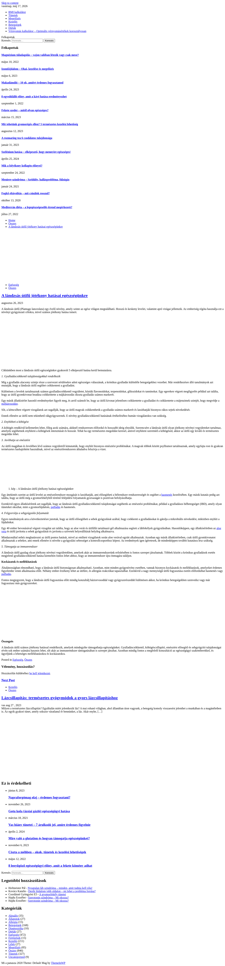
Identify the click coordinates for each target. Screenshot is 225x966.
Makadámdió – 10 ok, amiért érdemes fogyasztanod (32, 82)
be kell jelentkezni (39, 673)
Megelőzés (14, 18)
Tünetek (13, 15)
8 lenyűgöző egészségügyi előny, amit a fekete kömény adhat (50, 865)
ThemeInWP (58, 962)
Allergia (13, 922)
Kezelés (12, 21)
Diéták (12, 27)
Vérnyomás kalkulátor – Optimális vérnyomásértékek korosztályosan (47, 31)
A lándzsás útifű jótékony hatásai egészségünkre (44, 295)
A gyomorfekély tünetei (52, 894)
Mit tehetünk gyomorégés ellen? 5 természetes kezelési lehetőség (39, 124)
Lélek (11, 944)
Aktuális (13, 915)
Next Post (8, 680)
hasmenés (166, 494)
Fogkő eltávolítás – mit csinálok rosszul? (25, 193)
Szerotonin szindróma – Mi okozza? (48, 897)
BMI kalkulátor (17, 12)
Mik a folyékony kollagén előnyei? (21, 165)
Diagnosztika (15, 928)
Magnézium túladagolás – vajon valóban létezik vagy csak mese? (40, 54)
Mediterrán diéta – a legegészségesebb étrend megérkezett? (36, 207)
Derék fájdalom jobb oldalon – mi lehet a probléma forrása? (61, 891)
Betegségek (14, 24)
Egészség (13, 284)
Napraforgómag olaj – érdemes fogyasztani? (39, 797)
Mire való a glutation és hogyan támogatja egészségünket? (49, 838)
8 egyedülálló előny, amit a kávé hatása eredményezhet (34, 96)
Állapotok (14, 918)
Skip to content (9, 2)
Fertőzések (14, 937)
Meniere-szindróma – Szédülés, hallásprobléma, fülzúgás (35, 179)
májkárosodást (9, 403)
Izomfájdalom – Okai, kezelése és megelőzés (27, 68)
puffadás (55, 507)
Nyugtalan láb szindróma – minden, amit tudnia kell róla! (60, 887)
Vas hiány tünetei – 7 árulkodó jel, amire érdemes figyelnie (49, 825)
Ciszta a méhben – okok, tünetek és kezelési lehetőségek (47, 852)
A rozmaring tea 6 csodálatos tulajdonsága (26, 137)
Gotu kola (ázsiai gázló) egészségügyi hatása (39, 811)
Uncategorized (16, 956)
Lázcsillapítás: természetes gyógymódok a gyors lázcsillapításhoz (59, 697)
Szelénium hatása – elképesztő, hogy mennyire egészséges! (36, 151)
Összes (12, 287)
